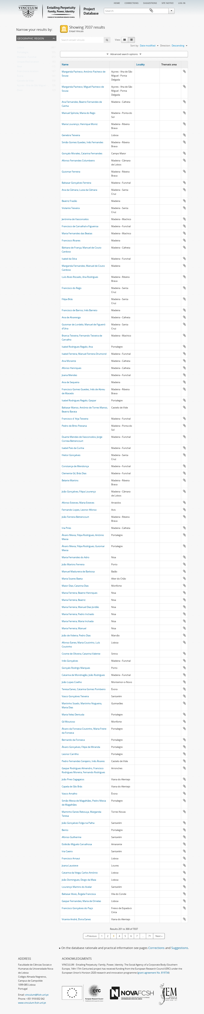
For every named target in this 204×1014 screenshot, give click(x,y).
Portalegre (22, 53)
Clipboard (182, 10)
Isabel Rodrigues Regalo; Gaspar (79, 400)
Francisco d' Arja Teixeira (75, 418)
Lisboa (20, 48)
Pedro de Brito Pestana (74, 425)
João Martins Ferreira (73, 564)
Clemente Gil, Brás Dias (74, 473)
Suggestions (150, 3)
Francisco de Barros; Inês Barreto (79, 310)
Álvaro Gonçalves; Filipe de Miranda (81, 747)
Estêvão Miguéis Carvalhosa (77, 844)
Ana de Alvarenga (71, 317)
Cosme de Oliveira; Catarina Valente (81, 653)
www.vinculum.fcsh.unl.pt (32, 1002)
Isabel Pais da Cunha (73, 448)
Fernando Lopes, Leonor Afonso (79, 509)
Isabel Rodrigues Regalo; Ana (77, 346)
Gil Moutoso (68, 721)
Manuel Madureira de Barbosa (78, 571)
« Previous (91, 936)
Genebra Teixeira (71, 135)
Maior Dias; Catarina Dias (75, 585)
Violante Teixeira (71, 208)
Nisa (19, 67)
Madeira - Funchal (26, 57)
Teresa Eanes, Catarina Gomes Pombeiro (84, 689)
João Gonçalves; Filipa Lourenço (79, 491)
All (18, 43)
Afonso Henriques (71, 368)
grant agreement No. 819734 (153, 972)
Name (65, 64)
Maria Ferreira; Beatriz (73, 600)
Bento (65, 830)
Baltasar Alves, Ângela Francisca (79, 894)
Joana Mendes (69, 375)
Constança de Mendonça (75, 466)
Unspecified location (28, 62)
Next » (158, 936)
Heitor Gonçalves (71, 455)
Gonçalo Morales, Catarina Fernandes (82, 153)
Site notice (168, 3)
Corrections (131, 3)
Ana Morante (69, 361)
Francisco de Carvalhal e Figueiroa (80, 226)
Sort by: (134, 45)
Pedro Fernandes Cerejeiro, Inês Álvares (83, 761)
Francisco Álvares (71, 240)
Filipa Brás (67, 299)
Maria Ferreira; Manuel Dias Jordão (80, 607)
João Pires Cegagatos (73, 779)
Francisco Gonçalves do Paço (77, 908)
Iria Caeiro (67, 851)
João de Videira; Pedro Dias (76, 635)
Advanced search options (124, 54)
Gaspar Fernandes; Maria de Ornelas (81, 901)
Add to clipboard (184, 71)
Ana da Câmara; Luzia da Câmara (79, 189)
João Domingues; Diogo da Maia (79, 879)
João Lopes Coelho (72, 682)
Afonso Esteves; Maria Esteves (78, 502)
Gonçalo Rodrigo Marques (76, 668)
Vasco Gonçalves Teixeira (75, 696)
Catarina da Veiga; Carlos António (80, 872)
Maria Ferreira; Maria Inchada (78, 621)
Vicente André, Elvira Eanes (76, 919)
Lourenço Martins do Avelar (77, 886)
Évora (20, 76)
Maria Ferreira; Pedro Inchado (78, 614)
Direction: (165, 45)
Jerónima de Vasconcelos (75, 219)
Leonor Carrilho (70, 754)
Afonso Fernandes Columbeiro (78, 160)
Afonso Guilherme (71, 837)
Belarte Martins (70, 480)
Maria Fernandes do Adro (75, 557)
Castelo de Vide (25, 81)
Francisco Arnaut (71, 858)
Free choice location (28, 72)
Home (117, 3)
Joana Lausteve (70, 865)
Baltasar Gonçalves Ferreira (76, 182)
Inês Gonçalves (70, 660)
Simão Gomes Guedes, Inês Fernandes (82, 142)
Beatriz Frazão (69, 201)
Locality (140, 64)
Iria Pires (66, 528)
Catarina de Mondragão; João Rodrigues (83, 675)
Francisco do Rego (71, 288)
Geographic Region (30, 38)
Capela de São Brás (72, 786)
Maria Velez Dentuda (73, 714)
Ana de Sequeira (70, 382)
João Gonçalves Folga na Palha (78, 823)
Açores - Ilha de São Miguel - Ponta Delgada (40, 86)
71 (149, 936)
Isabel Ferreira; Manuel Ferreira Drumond (84, 353)
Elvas (19, 91)
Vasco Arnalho (69, 793)
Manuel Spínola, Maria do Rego (78, 113)
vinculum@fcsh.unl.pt (37, 994)
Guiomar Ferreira (71, 171)
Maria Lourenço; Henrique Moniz (80, 124)
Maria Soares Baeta (72, 578)
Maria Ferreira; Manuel (74, 628)
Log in (181, 3)
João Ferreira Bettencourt (75, 516)
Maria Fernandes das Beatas (77, 233)
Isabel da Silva (69, 258)
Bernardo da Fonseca (73, 739)
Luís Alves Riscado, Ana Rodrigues (80, 277)
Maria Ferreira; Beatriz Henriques (79, 592)
